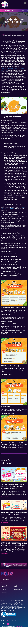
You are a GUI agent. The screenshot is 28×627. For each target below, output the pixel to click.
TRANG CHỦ (4, 586)
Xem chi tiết (4, 497)
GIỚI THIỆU (4, 589)
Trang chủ (3, 34)
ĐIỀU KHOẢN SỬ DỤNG (18, 589)
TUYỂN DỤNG (4, 593)
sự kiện (9, 34)
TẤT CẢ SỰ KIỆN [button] (7, 463)
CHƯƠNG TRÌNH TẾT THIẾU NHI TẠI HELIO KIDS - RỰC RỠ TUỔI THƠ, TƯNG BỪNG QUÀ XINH (12, 487)
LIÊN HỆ (15, 586)
